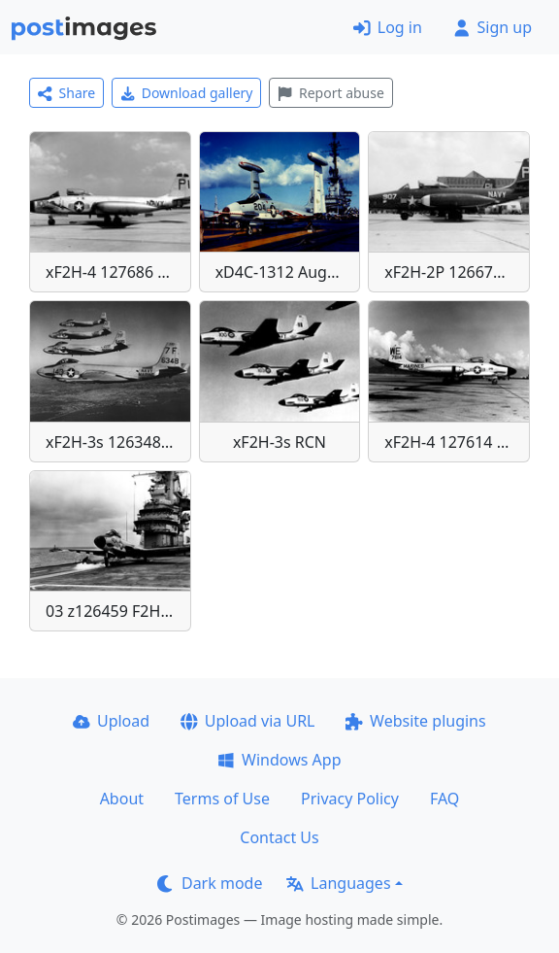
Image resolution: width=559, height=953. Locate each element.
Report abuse (330, 93)
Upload (111, 721)
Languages (338, 883)
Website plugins (415, 721)
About (122, 798)
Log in (387, 27)
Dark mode (209, 883)
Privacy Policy (350, 798)
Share (66, 93)
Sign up (492, 27)
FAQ (444, 798)
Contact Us (279, 837)
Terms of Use (222, 798)
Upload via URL (247, 721)
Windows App (279, 759)
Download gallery (186, 93)
